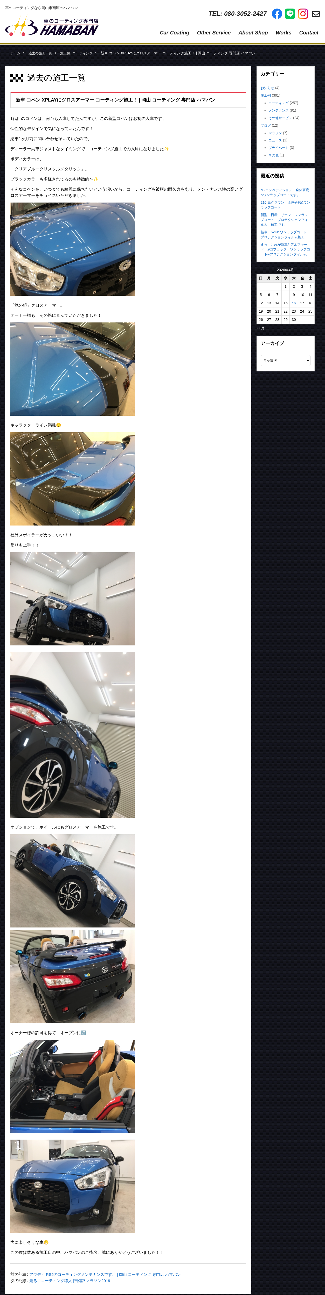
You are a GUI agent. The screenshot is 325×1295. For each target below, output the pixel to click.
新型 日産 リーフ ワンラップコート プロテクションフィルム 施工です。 (284, 219)
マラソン (275, 133)
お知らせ (268, 88)
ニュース (275, 140)
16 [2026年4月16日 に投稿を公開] (294, 308)
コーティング (87, 53)
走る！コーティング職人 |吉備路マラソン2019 (72, 1280)
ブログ (266, 125)
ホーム (15, 53)
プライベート (279, 148)
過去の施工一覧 (42, 53)
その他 (273, 155)
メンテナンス (279, 110)
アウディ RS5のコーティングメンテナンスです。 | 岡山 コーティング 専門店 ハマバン (110, 1274)
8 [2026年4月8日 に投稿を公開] (286, 299)
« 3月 (261, 332)
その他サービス (281, 118)
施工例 (68, 53)
